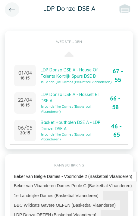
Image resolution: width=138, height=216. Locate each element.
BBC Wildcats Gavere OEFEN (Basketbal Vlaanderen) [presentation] (65, 205)
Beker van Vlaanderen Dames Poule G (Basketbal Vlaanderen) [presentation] (73, 185)
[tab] (73, 177)
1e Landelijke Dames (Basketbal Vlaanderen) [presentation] (56, 195)
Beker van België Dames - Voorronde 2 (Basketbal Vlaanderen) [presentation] (73, 176)
